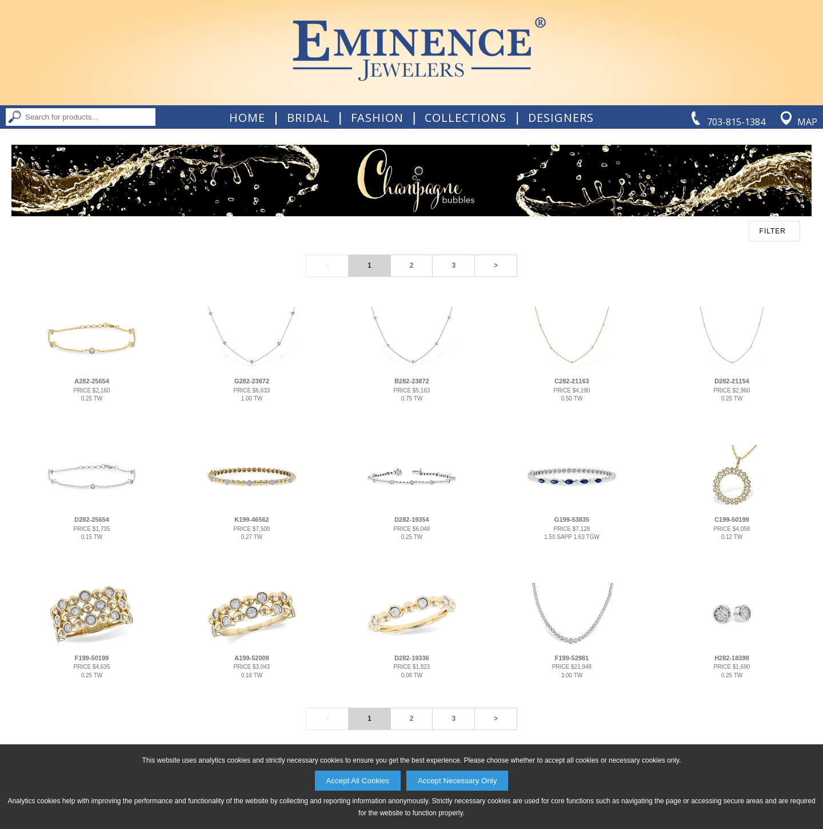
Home (247, 118)
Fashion (377, 118)
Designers (561, 118)
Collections (465, 118)
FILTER (773, 231)
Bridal (308, 118)
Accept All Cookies (357, 780)
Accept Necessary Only (457, 780)
